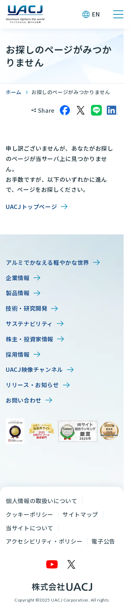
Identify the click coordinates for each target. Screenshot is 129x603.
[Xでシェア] (80, 110)
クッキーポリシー (29, 514)
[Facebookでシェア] (65, 110)
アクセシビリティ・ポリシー (44, 541)
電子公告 (103, 541)
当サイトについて (29, 528)
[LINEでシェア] (96, 110)
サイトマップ (80, 514)
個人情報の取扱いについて (41, 500)
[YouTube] (52, 564)
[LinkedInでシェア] (112, 110)
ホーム (14, 92)
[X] (72, 564)
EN (96, 14)
